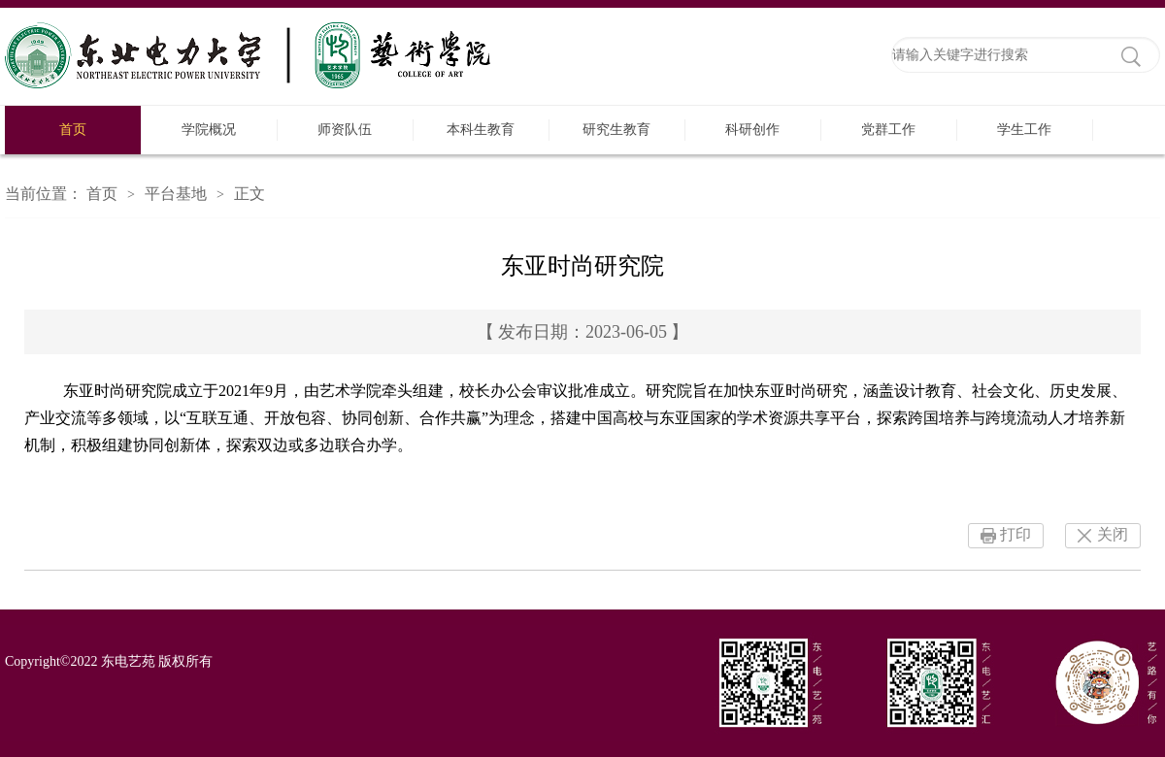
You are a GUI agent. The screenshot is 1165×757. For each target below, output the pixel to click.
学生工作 (1024, 129)
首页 (72, 129)
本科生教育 (481, 129)
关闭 (1112, 534)
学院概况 (209, 129)
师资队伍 (344, 129)
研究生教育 (616, 129)
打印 (1015, 534)
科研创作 (752, 129)
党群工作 (888, 129)
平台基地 (176, 193)
